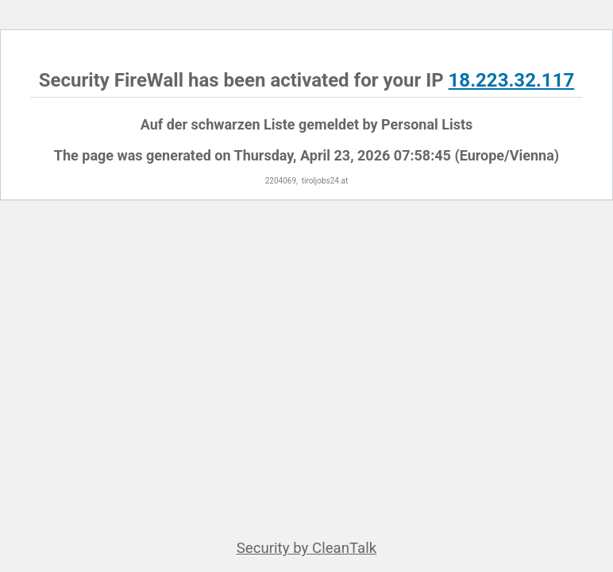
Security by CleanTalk (307, 548)
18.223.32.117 (512, 80)
